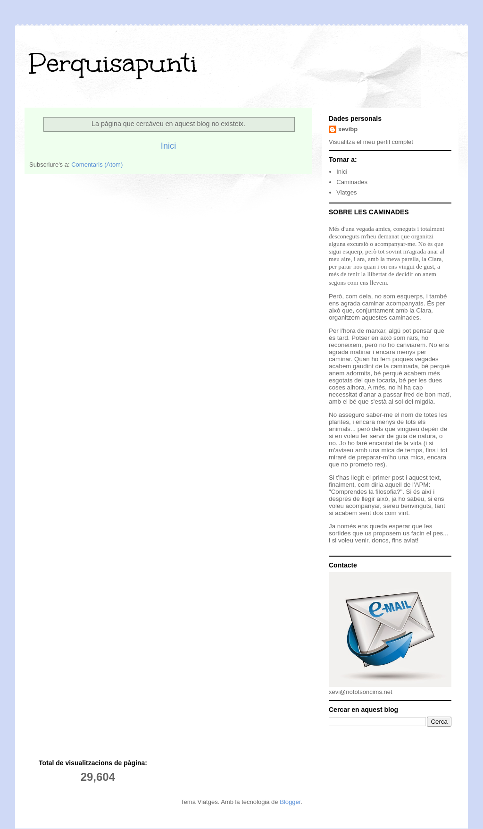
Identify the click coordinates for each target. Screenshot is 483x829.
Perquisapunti (113, 63)
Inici (168, 146)
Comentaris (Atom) (97, 164)
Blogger (290, 801)
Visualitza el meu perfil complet (371, 141)
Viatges (346, 192)
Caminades (351, 182)
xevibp (348, 129)
